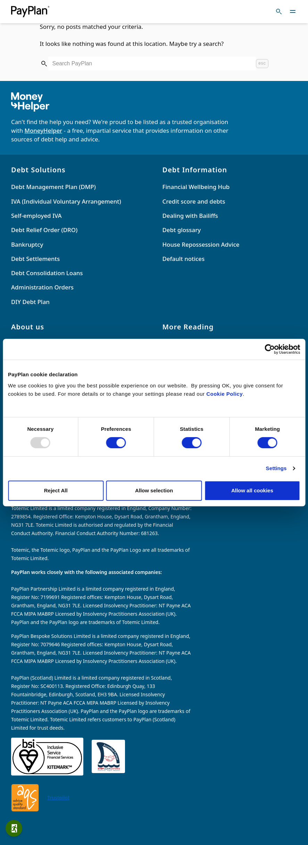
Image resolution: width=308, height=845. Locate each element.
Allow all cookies (252, 490)
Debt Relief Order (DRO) (44, 230)
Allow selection (154, 490)
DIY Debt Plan (30, 302)
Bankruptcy (27, 244)
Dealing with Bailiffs (190, 216)
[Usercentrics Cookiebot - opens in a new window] (269, 349)
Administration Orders (42, 287)
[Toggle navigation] (293, 11)
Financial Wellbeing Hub (196, 187)
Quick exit (16, 828)
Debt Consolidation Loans (47, 273)
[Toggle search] (279, 11)
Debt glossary (182, 230)
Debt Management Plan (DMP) (53, 187)
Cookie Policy (224, 394)
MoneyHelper (44, 130)
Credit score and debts (194, 201)
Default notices (184, 259)
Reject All (56, 490)
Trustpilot (58, 797)
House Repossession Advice (201, 244)
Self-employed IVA (36, 216)
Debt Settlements (35, 259)
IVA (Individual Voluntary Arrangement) (66, 201)
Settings (276, 468)
